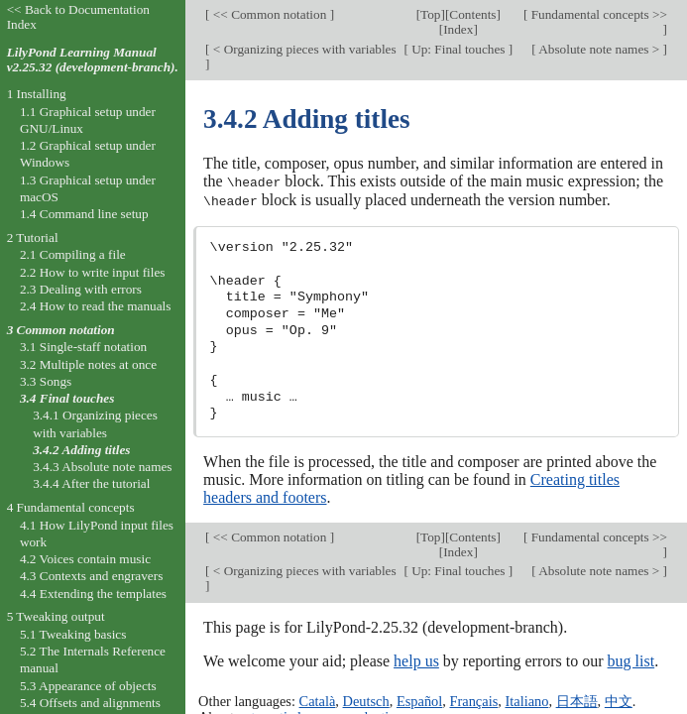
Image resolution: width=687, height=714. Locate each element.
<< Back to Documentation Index (78, 17)
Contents (472, 14)
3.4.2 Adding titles (81, 449)
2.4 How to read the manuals (96, 305)
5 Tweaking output (56, 616)
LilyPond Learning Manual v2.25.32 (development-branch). (92, 59)
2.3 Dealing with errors (81, 289)
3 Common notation (61, 329)
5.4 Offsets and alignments (90, 702)
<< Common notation (270, 14)
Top (430, 14)
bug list (631, 659)
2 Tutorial (32, 237)
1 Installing (36, 93)
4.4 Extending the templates (93, 593)
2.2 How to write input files (93, 272)
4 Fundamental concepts (71, 507)
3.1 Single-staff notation (83, 346)
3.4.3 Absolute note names (102, 466)
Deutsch (366, 699)
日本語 (577, 699)
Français (473, 699)
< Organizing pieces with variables (303, 49)
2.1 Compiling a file (73, 254)
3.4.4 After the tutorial (91, 483)
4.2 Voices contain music (85, 558)
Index (458, 29)
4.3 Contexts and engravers (91, 575)
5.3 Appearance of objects (88, 685)
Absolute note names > (599, 49)
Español (419, 699)
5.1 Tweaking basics (73, 634)
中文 (618, 699)
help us (416, 659)
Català (317, 699)
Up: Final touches (458, 49)
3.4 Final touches (67, 398)
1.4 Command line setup (84, 213)
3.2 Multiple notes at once (88, 364)
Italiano (526, 699)
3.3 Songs (45, 381)
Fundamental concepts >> (597, 14)
